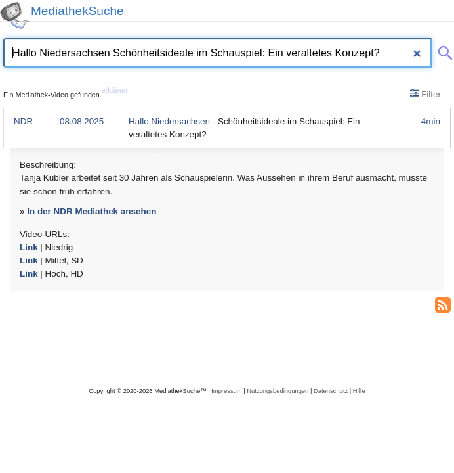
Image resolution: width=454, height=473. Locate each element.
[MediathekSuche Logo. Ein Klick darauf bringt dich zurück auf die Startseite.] (14, 15)
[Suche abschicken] (443, 50)
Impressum (226, 390)
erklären (114, 90)
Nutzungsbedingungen (277, 390)
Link (29, 247)
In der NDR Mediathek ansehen (91, 211)
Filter (425, 94)
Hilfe (359, 390)
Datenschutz (331, 390)
